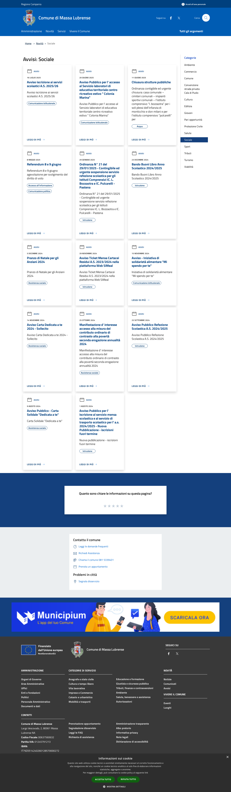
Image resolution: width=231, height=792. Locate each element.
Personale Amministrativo (35, 702)
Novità (39, 43)
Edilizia (188, 106)
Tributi (187, 153)
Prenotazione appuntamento (85, 724)
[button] (115, 786)
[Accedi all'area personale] (193, 4)
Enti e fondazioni (30, 693)
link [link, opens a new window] (146, 772)
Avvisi (33, 71)
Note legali (122, 737)
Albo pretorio (123, 728)
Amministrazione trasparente (132, 724)
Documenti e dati (30, 706)
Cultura (188, 99)
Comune (188, 78)
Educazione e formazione (130, 679)
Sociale (188, 140)
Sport (187, 146)
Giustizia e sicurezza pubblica (132, 684)
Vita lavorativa (77, 688)
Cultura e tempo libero (81, 684)
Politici (25, 697)
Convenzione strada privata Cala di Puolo (192, 89)
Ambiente (189, 65)
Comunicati (170, 684)
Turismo (188, 160)
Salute (187, 133)
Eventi (167, 703)
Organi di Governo (31, 679)
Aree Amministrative (32, 684)
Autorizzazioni (124, 701)
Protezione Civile (193, 126)
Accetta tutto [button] (103, 779)
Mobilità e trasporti (79, 702)
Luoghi (167, 708)
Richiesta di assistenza (81, 737)
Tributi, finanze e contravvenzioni (134, 688)
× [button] (227, 757)
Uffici (24, 688)
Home (28, 43)
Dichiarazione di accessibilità (132, 741)
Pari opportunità (193, 120)
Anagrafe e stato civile (81, 679)
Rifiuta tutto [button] (128, 779)
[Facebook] (169, 18)
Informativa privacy (127, 733)
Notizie (167, 679)
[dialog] (115, 773)
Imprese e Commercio (81, 693)
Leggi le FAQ (76, 733)
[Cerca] (206, 18)
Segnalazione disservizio (82, 728)
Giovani (188, 113)
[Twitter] (177, 18)
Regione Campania (31, 4)
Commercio (190, 71)
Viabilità (188, 167)
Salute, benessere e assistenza (133, 697)
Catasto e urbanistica (80, 697)
